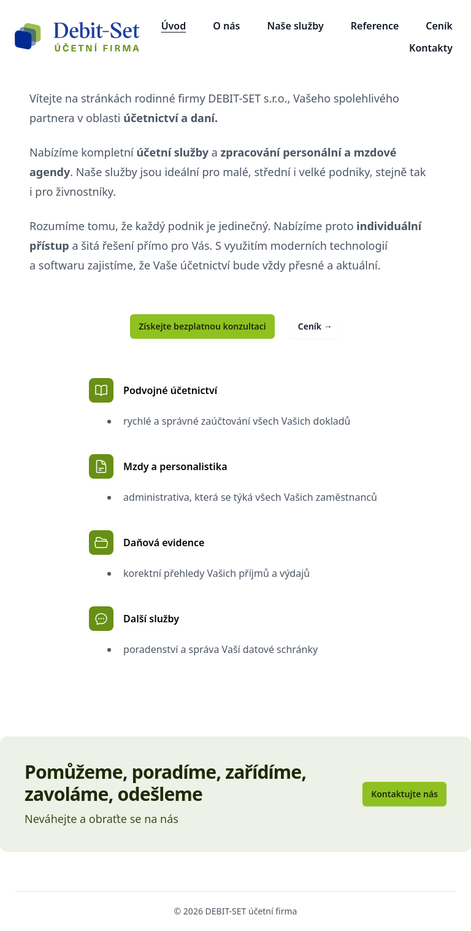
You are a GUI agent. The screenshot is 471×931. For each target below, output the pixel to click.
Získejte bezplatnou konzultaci (202, 326)
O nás (226, 26)
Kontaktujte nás (404, 794)
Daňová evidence (146, 542)
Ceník (439, 26)
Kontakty (431, 48)
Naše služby (295, 26)
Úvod (173, 26)
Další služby (134, 618)
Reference (375, 26)
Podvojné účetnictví (153, 390)
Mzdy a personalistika (158, 466)
